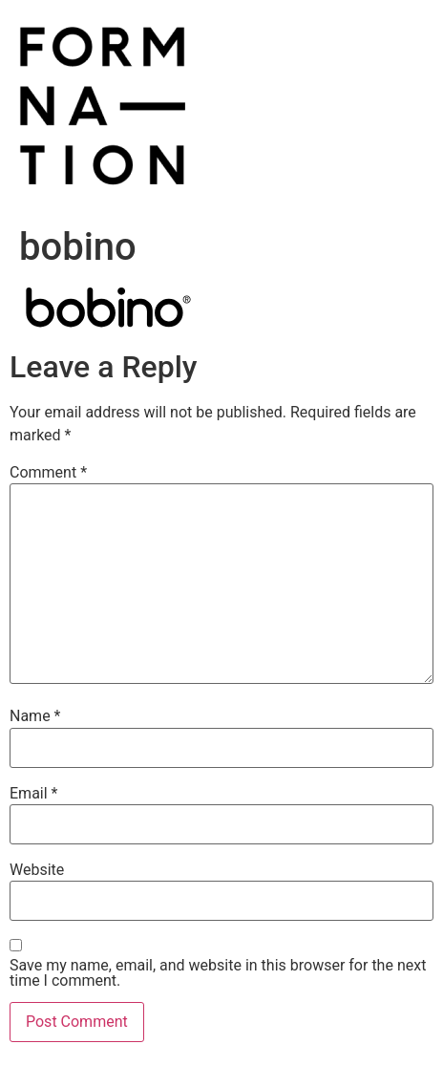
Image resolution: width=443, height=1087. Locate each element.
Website (37, 870)
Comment (48, 472)
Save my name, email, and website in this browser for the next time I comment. (218, 973)
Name (35, 716)
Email (33, 793)
